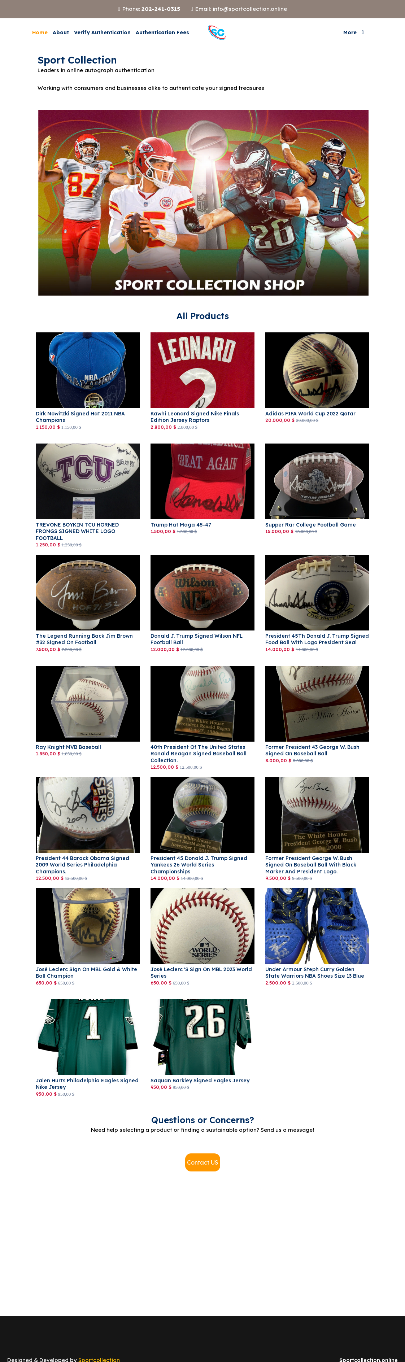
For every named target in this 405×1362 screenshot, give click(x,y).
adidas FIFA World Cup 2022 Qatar (310, 413)
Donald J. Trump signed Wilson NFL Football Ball (197, 639)
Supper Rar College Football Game (310, 524)
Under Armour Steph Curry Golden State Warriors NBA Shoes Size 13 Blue (314, 972)
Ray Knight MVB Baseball (68, 747)
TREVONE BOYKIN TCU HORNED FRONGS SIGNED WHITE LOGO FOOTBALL (77, 531)
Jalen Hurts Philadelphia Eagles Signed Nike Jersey (87, 1083)
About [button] (61, 32)
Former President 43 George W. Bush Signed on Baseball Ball (312, 750)
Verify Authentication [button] (102, 32)
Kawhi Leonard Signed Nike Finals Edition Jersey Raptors (195, 416)
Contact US (202, 1162)
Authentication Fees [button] (162, 32)
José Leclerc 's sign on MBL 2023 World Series (201, 972)
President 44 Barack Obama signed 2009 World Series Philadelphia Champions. (82, 864)
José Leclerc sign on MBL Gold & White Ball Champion (86, 972)
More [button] (350, 32)
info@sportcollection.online (250, 8)
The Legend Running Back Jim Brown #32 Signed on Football (84, 639)
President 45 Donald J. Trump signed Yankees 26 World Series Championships (199, 864)
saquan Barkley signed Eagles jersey (200, 1080)
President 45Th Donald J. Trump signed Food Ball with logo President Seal (317, 639)
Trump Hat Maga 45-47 (181, 524)
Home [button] (40, 32)
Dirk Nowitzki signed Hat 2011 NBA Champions (80, 416)
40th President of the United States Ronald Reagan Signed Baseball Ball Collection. (199, 753)
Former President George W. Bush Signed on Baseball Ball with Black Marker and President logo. (310, 864)
